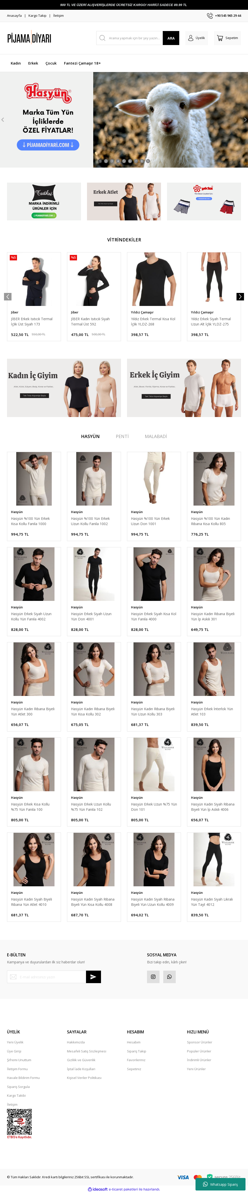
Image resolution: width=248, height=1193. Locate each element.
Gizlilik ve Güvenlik (81, 1060)
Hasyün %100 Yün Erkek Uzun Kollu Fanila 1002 (90, 521)
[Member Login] (196, 38)
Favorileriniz (136, 1060)
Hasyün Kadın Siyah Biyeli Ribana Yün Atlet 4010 (31, 902)
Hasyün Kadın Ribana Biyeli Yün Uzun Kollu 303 (152, 711)
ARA (171, 38)
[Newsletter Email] (54, 977)
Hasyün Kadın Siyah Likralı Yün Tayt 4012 (212, 902)
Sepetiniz (134, 1069)
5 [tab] (124, 161)
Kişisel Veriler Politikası (84, 1077)
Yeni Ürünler (196, 1069)
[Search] (138, 38)
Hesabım (133, 1042)
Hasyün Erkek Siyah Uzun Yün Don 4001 (91, 616)
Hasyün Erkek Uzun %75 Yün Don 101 (154, 807)
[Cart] (227, 38)
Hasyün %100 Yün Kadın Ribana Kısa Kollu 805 (210, 521)
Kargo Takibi (16, 1095)
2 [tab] (106, 161)
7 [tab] (136, 161)
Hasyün (17, 512)
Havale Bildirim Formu (23, 1077)
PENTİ (122, 436)
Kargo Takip (37, 15)
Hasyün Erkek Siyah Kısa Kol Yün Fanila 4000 (153, 616)
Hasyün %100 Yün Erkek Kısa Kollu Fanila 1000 (30, 521)
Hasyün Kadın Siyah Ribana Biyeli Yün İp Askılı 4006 (212, 807)
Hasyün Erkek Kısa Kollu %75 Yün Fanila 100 (30, 807)
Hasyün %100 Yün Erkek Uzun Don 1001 (150, 521)
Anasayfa (14, 15)
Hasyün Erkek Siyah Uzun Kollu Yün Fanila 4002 (31, 616)
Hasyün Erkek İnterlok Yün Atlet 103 (212, 711)
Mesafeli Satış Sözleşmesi (86, 1051)
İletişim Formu (17, 1069)
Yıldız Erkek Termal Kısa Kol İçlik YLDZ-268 (153, 321)
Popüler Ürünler (199, 1051)
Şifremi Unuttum (19, 1060)
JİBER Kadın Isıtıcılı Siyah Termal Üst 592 (90, 321)
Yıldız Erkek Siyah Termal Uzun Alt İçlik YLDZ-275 (211, 321)
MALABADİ (156, 436)
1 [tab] (100, 161)
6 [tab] (130, 161)
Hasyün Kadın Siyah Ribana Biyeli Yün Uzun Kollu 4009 (152, 902)
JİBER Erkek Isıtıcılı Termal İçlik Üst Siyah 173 (31, 321)
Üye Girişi (14, 1051)
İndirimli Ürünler (199, 1060)
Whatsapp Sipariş (220, 1184)
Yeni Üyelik (15, 1042)
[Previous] (2, 119)
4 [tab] (118, 161)
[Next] (245, 119)
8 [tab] (142, 161)
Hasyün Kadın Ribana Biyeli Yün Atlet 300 (32, 711)
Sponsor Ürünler (199, 1042)
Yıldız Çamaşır (142, 312)
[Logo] (42, 38)
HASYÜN (90, 436)
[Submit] (93, 977)
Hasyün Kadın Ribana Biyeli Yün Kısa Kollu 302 (92, 711)
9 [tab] (148, 161)
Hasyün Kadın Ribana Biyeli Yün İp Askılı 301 (212, 616)
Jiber (14, 312)
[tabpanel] (124, 120)
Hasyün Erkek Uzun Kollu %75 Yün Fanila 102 (91, 807)
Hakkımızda (76, 1042)
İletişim (58, 15)
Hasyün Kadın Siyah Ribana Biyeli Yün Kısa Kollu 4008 (92, 902)
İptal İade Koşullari (81, 1069)
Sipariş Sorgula (18, 1086)
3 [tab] (112, 161)
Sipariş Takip (136, 1051)
